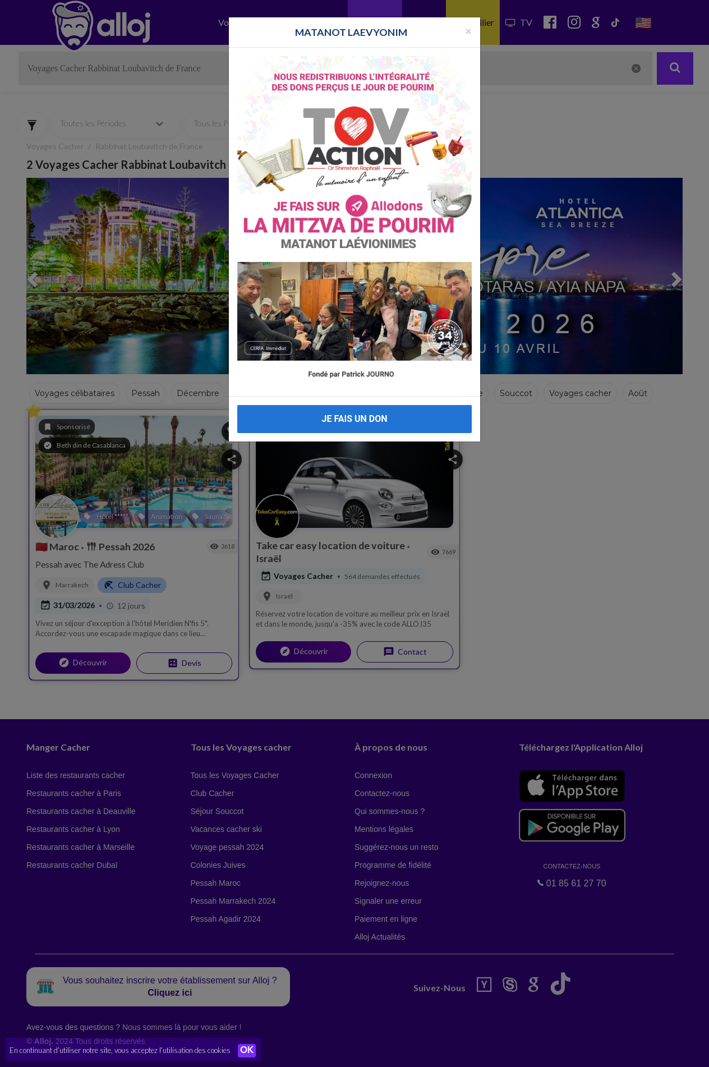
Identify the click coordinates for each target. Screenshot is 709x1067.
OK (247, 1050)
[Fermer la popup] (468, 28)
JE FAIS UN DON (354, 416)
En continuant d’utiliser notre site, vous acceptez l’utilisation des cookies (120, 1050)
